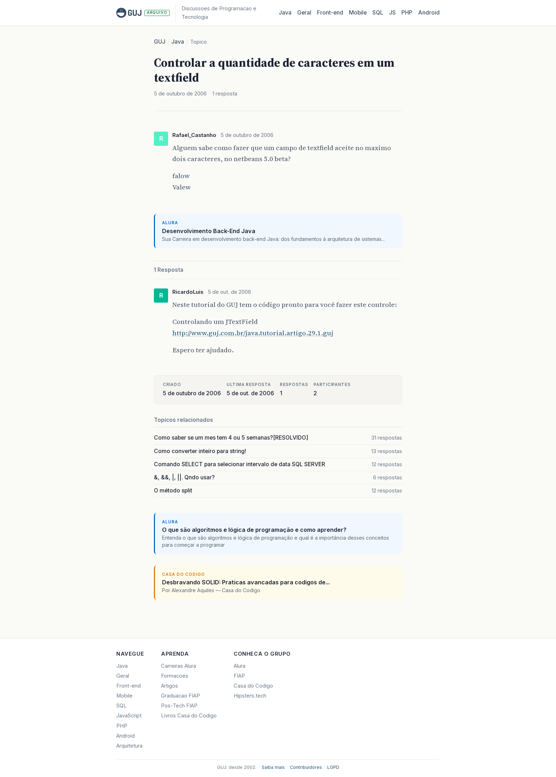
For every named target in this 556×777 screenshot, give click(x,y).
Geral (304, 12)
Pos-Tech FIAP (179, 705)
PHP (406, 12)
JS (392, 12)
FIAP (239, 676)
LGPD (333, 767)
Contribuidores (306, 767)
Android (429, 12)
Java (285, 12)
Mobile (358, 12)
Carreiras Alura (178, 666)
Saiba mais (273, 767)
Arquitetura (129, 746)
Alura (239, 666)
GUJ (159, 41)
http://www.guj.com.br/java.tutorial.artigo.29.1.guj (252, 332)
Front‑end (330, 12)
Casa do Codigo (253, 686)
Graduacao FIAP (180, 696)
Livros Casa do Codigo (189, 715)
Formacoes (174, 676)
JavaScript (128, 715)
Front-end (128, 686)
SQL (377, 12)
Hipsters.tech (250, 696)
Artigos (169, 686)
